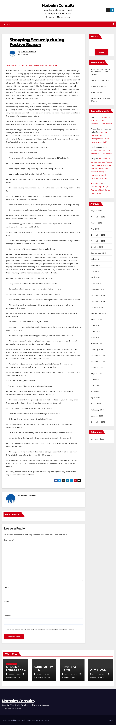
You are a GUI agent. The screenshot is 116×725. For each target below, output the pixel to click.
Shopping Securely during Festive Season (37, 42)
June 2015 (95, 265)
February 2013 (97, 410)
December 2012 (98, 422)
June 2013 (95, 386)
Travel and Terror (98, 86)
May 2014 (95, 337)
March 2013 (96, 404)
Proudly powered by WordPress (13, 720)
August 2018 (96, 211)
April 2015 (95, 277)
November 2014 (98, 301)
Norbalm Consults (58, 5)
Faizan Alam (96, 183)
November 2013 (98, 362)
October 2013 (97, 368)
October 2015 (97, 247)
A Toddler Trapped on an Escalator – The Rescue (100, 71)
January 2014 (97, 349)
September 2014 (98, 313)
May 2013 (95, 392)
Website (7, 616)
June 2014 (95, 331)
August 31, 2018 (14, 674)
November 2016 (98, 217)
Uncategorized (97, 439)
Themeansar (45, 720)
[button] (113, 24)
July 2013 (95, 380)
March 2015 (96, 283)
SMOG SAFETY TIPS (100, 80)
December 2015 (98, 235)
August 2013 (96, 374)
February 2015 (97, 289)
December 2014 (98, 295)
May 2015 (95, 271)
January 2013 (97, 416)
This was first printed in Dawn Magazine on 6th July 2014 (31, 65)
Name (7, 587)
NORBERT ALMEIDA (28, 52)
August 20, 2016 (71, 674)
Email (7, 601)
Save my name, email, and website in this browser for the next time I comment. (42, 630)
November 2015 (98, 241)
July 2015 (95, 259)
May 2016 (95, 229)
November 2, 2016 (43, 674)
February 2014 (97, 343)
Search (94, 36)
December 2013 (98, 355)
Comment (9, 540)
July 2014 (95, 325)
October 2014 (97, 307)
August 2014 (96, 319)
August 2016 (96, 223)
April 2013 (95, 398)
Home (7, 24)
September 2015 (98, 253)
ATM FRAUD (96, 92)
